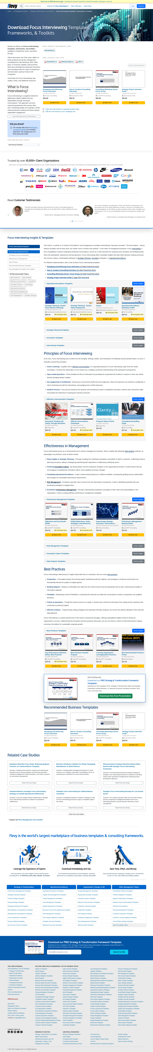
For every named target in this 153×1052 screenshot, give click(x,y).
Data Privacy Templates (69, 973)
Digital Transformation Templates (123, 898)
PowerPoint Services (13, 994)
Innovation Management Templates (73, 1015)
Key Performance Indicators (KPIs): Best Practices (55, 654)
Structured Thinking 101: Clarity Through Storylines (55, 422)
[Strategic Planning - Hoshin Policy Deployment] (82, 295)
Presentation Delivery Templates (123, 891)
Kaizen (98, 306)
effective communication (80, 367)
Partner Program (12, 1011)
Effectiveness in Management (18, 259)
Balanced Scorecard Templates (52, 925)
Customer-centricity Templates (43, 1025)
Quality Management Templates (52, 906)
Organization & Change (15, 978)
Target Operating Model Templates (127, 1013)
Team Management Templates (87, 921)
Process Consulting (51, 96)
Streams (10, 989)
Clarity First (50, 427)
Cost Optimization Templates (43, 1008)
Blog (22, 1015)
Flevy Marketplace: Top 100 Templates (18, 968)
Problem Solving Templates (98, 1006)
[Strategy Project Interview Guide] (133, 79)
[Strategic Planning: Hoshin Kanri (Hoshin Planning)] (56, 295)
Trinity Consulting (103, 528)
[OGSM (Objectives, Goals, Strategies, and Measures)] (82, 511)
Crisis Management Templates (43, 1013)
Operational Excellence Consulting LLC (84, 312)
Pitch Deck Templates (96, 997)
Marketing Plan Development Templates (20, 913)
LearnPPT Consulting (104, 96)
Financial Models (13, 980)
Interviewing (28, 284)
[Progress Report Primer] (107, 411)
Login (133, 6)
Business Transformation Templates (45, 990)
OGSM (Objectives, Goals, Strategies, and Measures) (80, 522)
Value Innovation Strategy (125, 1041)
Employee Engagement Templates (88, 917)
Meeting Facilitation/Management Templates (102, 987)
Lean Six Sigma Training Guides (99, 1039)
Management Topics (13, 1006)
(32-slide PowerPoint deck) (71, 270)
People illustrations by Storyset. (138, 879)
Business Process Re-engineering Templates (56, 910)
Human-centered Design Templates (73, 1004)
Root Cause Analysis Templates (127, 976)
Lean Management (95, 1036)
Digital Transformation (15, 973)
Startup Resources (123, 1039)
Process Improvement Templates (99, 1008)
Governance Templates (69, 994)
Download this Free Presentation (115, 696)
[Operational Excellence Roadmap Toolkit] (133, 295)
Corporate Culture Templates (87, 898)
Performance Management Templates (19, 891)
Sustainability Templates (125, 1011)
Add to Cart (54, 102)
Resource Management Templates (127, 969)
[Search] (34, 6)
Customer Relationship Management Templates (48, 1020)
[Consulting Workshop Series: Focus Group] (107, 79)
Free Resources (94, 1034)
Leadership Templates (84, 910)
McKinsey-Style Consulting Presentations (102, 1043)
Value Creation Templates (125, 1022)
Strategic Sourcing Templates (52, 921)
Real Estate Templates (96, 1022)
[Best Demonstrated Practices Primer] (133, 642)
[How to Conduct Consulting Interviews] (81, 79)
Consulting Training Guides (70, 1041)
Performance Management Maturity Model (132, 522)
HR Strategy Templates (85, 913)
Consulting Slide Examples (70, 1039)
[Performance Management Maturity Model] (133, 511)
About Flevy (88, 6)
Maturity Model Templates (86, 925)
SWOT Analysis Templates (125, 980)
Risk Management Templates (52, 913)
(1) (79, 62)
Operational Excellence (17, 288)
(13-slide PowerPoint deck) (73, 266)
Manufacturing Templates (97, 976)
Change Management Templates (88, 891)
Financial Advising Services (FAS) (72, 1043)
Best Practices (13, 262)
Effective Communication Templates (89, 902)
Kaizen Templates (68, 1020)
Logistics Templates (96, 971)
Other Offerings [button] (76, 6)
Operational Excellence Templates (53, 891)
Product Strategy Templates (98, 1013)
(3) (51, 62)
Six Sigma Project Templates (126, 990)
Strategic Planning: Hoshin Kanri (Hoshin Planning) (55, 307)
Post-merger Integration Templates (53, 917)
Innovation (32, 281)
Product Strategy (122, 1034)
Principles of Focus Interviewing (18, 255)
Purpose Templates (95, 1018)
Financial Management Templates (123, 910)
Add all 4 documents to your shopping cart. (60, 111)
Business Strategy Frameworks (71, 1034)
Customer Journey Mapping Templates (125, 917)
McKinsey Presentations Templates (100, 985)
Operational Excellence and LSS (44, 1039)
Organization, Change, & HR (94, 887)
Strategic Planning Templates (17, 895)
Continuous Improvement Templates (45, 1001)
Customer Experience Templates (123, 913)
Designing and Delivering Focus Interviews (52, 90)
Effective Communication (18, 281)
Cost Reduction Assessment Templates (46, 1011)
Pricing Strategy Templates (16, 902)
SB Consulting (127, 312)
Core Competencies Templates (17, 917)
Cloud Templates (40, 994)
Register (141, 6)
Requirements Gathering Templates (100, 1025)
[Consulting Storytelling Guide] (133, 411)
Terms (13, 1015)
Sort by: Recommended (136, 65)
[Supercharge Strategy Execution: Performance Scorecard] (107, 511)
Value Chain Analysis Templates (127, 1020)
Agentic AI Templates (41, 969)
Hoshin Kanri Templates (69, 1001)
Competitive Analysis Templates (44, 999)
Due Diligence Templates (70, 980)
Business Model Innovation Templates (46, 983)
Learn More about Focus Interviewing (23, 116)
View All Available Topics (120, 925)
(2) (50, 50)
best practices (112, 574)
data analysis (129, 451)
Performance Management (18, 292)
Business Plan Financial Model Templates (126, 902)
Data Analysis (26, 277)
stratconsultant (127, 659)
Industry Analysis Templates (71, 1011)
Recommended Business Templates (20, 265)
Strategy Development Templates (18, 906)
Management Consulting (42, 1043)
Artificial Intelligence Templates (122, 895)
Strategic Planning (30, 295)
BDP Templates (39, 978)
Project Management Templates (52, 898)
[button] (70, 221)
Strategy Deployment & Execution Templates (130, 1001)
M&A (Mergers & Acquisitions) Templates (20, 910)
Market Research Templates (98, 978)
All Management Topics (21, 11)
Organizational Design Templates (88, 895)
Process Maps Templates (97, 1011)
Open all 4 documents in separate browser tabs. (62, 109)
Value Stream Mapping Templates (127, 1025)
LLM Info (92, 1041)
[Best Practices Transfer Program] (82, 642)
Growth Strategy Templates (16, 898)
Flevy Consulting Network (15, 992)
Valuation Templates (123, 1018)
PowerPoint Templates (15, 985)
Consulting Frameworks (15, 982)
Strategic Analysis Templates (126, 994)
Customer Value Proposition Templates (46, 1022)
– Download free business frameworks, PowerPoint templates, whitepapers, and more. (76, 1)
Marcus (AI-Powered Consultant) (17, 1008)
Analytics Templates (41, 973)
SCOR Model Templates (125, 978)
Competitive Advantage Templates (45, 997)
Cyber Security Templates (70, 969)
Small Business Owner (124, 1036)
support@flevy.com (20, 1018)
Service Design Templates (125, 987)
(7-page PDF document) (68, 277)
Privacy (18, 1015)
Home (9, 11)
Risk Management (16, 295)
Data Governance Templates (71, 971)
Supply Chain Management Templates (54, 895)
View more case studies (76, 814)
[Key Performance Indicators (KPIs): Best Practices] (56, 642)
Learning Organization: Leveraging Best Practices (106, 654)
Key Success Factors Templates (17, 925)
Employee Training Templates (87, 906)
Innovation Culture (16, 284)
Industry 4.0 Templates (69, 1008)
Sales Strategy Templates (125, 983)
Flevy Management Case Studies (30, 820)
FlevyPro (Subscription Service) (17, 987)
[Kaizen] (107, 295)
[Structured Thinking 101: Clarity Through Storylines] (56, 411)
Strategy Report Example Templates (128, 1006)
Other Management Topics (129, 887)
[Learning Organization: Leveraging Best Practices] (107, 642)
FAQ (9, 1015)
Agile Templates (39, 971)
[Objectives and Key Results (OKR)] (56, 511)
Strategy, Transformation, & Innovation (42, 11)
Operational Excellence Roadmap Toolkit (130, 307)
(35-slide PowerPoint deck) (73, 274)
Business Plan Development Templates (46, 985)
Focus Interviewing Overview (18, 252)
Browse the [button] (57, 6)
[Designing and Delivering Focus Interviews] (54, 79)
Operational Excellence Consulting (57, 312)
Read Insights (138, 283)
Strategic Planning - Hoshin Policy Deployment (81, 307)
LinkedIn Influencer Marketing (16, 1013)
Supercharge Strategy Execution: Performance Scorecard (105, 523)
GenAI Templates (68, 992)
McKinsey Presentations (120, 906)
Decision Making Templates (16, 921)
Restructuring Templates (125, 971)
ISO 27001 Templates (69, 1006)
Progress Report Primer (105, 421)
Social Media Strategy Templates (123, 921)
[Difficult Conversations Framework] (82, 411)
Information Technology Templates (72, 1013)
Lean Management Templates (52, 902)
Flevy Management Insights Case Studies (22, 269)
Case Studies (66, 1036)
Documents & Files (77, 96)
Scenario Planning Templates (126, 985)
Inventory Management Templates (72, 1018)
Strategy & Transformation (24, 887)
